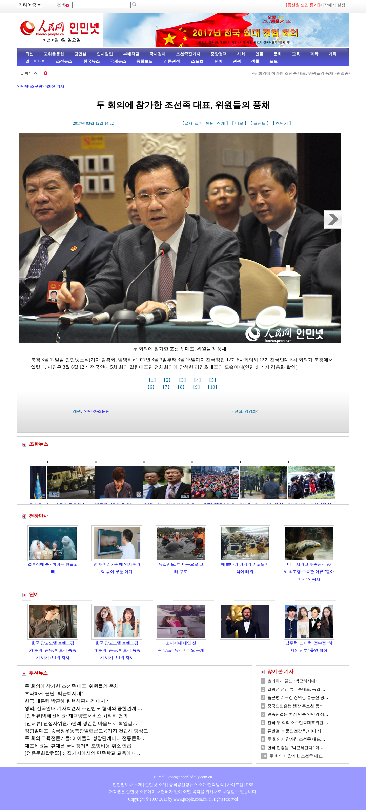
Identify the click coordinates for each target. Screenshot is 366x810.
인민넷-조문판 (97, 411)
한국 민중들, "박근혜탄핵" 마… (295, 747)
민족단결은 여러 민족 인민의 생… (297, 714)
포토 (273, 61)
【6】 (151, 387)
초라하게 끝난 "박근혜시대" (54, 693)
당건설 (80, 54)
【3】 (183, 380)
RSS (249, 784)
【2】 (168, 380)
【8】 (181, 387)
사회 (241, 54)
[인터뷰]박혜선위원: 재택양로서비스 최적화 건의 (76, 715)
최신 (29, 54)
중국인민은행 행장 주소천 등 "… (296, 706)
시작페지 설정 (332, 5)
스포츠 (196, 61)
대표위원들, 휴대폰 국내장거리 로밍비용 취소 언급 (79, 745)
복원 (210, 123)
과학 (314, 54)
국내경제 (157, 54)
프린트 (259, 123)
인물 (259, 54)
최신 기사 (55, 86)
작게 (221, 123)
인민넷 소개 (155, 784)
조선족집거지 (188, 54)
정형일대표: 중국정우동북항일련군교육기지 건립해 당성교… (89, 730)
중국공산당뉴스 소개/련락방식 (196, 784)
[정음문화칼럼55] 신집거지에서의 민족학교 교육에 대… (83, 753)
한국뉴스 (91, 61)
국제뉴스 (118, 61)
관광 (237, 61)
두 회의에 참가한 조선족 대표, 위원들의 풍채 (308, 73)
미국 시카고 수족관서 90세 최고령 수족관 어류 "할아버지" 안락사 (309, 571)
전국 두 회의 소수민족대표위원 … (297, 722)
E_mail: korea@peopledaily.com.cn (183, 777)
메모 (239, 123)
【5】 (213, 380)
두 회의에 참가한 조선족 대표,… (296, 739)
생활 (255, 61)
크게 (199, 123)
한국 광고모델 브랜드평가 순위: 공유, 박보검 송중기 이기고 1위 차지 (52, 650)
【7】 (167, 387)
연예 (218, 61)
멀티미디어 (35, 61)
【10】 (213, 387)
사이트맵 (235, 784)
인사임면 (105, 54)
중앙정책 (218, 54)
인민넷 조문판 (29, 86)
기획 (332, 54)
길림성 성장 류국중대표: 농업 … (296, 689)
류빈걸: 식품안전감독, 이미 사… (296, 731)
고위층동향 (54, 54)
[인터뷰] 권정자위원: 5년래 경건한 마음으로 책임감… (81, 723)
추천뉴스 (38, 673)
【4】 (198, 380)
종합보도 (144, 61)
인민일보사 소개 (127, 784)
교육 (296, 54)
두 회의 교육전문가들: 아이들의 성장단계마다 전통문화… (85, 738)
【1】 (153, 380)
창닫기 (282, 123)
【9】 (197, 387)
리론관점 (172, 61)
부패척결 (131, 54)
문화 (277, 54)
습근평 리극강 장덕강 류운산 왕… (297, 697)
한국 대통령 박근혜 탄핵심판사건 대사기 (67, 701)
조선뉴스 (64, 61)
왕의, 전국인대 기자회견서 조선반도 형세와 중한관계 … (83, 708)
